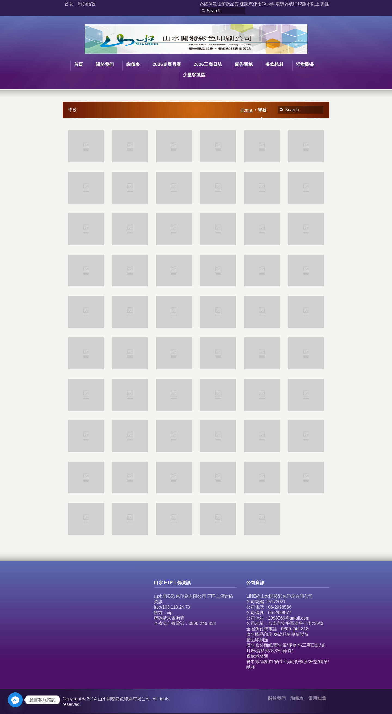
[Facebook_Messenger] (15, 699)
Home (246, 110)
